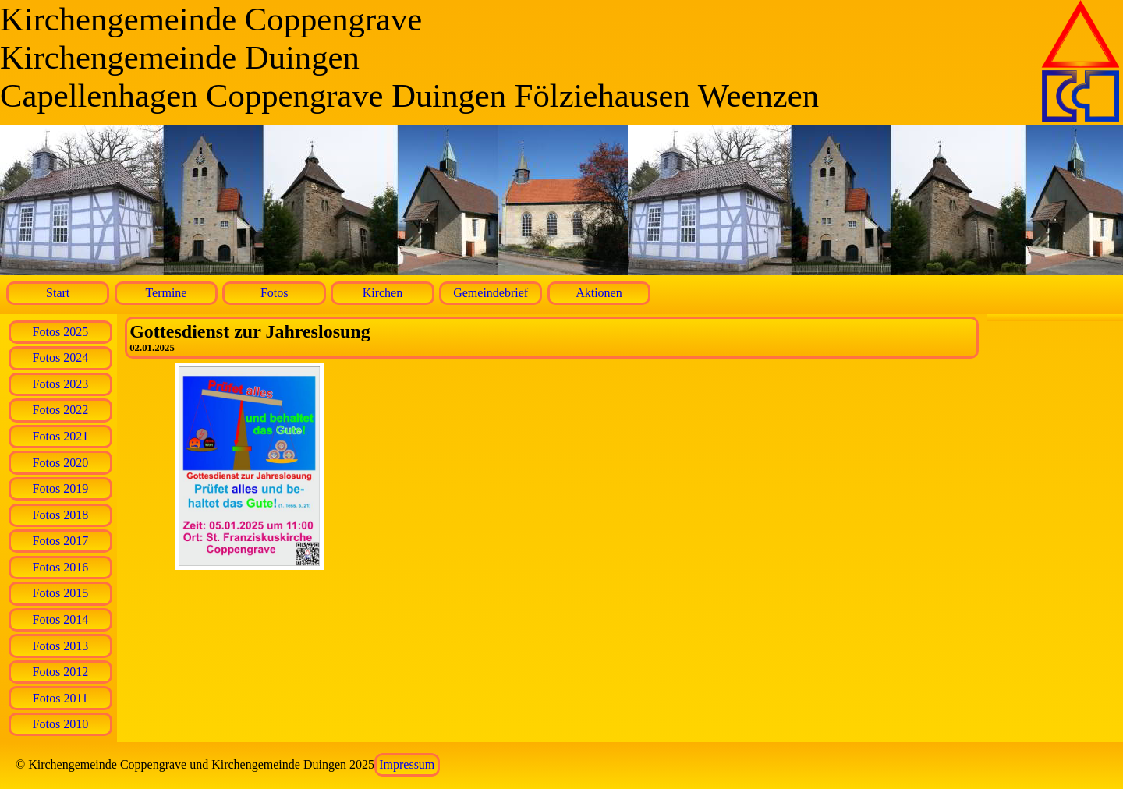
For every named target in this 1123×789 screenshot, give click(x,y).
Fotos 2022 (61, 409)
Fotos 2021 (61, 436)
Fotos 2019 (61, 488)
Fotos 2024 (61, 357)
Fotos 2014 (61, 619)
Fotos (274, 292)
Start (57, 292)
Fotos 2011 (60, 698)
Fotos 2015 (61, 593)
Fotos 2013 (61, 646)
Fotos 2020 (61, 462)
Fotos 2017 (61, 540)
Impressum (406, 764)
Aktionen (599, 292)
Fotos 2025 (61, 331)
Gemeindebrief (490, 292)
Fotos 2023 (61, 384)
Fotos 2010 (61, 724)
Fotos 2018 (61, 515)
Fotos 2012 (61, 671)
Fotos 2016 (61, 567)
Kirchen (383, 292)
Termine (165, 292)
